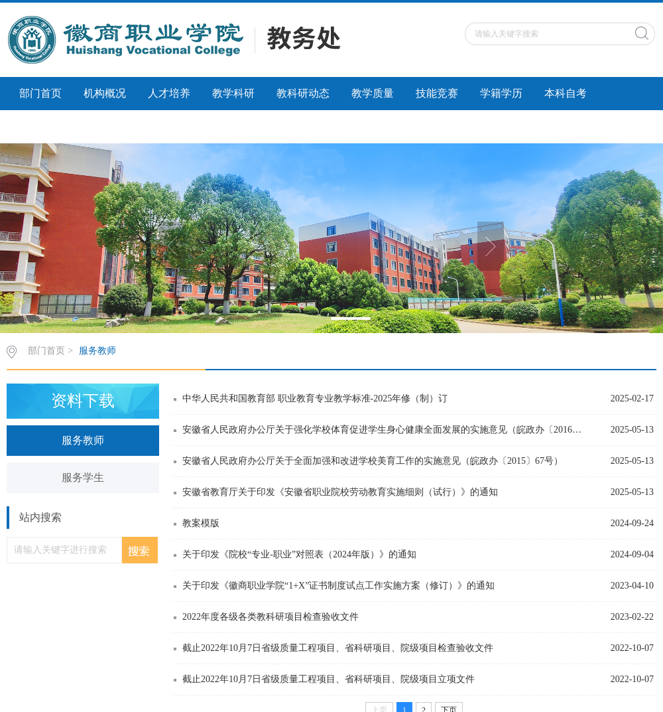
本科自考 (565, 93)
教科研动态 (303, 93)
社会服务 (126, 126)
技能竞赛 (437, 93)
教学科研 (233, 93)
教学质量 (372, 93)
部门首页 (40, 93)
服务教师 (97, 351)
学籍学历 (501, 93)
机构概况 (105, 93)
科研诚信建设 (51, 126)
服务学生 (83, 477)
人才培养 (169, 93)
